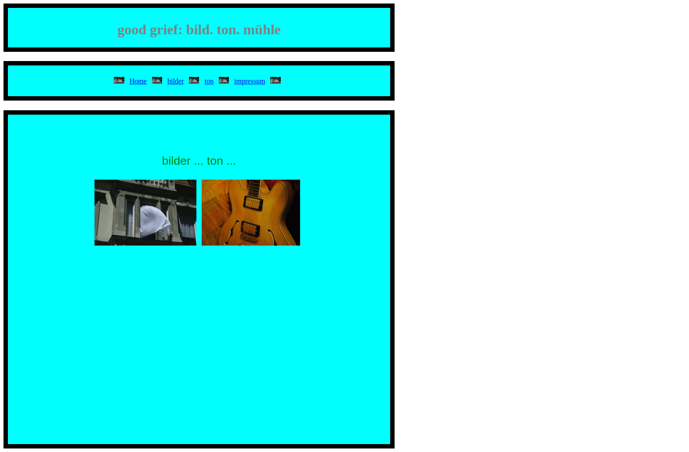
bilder (175, 81)
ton (208, 81)
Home (138, 81)
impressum (249, 81)
